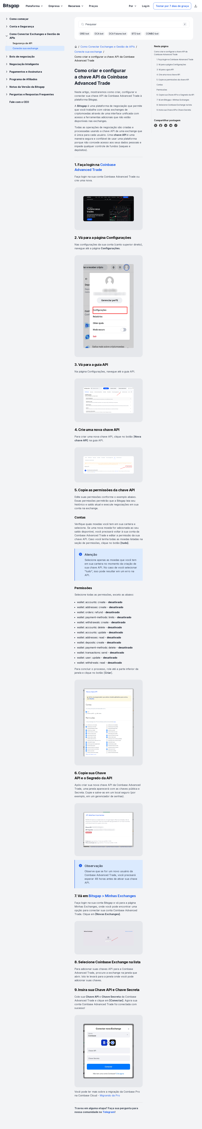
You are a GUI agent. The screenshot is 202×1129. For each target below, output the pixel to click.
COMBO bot (152, 33)
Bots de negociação (20, 56)
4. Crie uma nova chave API (168, 74)
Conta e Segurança (19, 26)
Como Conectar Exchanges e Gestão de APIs (32, 35)
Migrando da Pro (110, 1095)
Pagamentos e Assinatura (23, 71)
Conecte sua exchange (88, 51)
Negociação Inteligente (22, 64)
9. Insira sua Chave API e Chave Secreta (174, 110)
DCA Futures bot (117, 33)
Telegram (109, 1112)
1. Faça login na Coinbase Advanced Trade (175, 59)
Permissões (162, 90)
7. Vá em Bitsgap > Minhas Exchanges (173, 100)
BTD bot (136, 33)
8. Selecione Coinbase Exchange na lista (174, 105)
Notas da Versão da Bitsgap (25, 86)
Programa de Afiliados (21, 79)
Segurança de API (22, 43)
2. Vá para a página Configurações (171, 64)
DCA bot (99, 33)
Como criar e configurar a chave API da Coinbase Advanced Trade (170, 53)
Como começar (17, 18)
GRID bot (84, 33)
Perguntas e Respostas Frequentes (29, 94)
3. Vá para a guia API (165, 69)
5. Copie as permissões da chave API (173, 79)
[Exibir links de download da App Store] (196, 6)
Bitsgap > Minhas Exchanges (112, 896)
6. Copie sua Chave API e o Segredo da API (175, 95)
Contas (160, 85)
